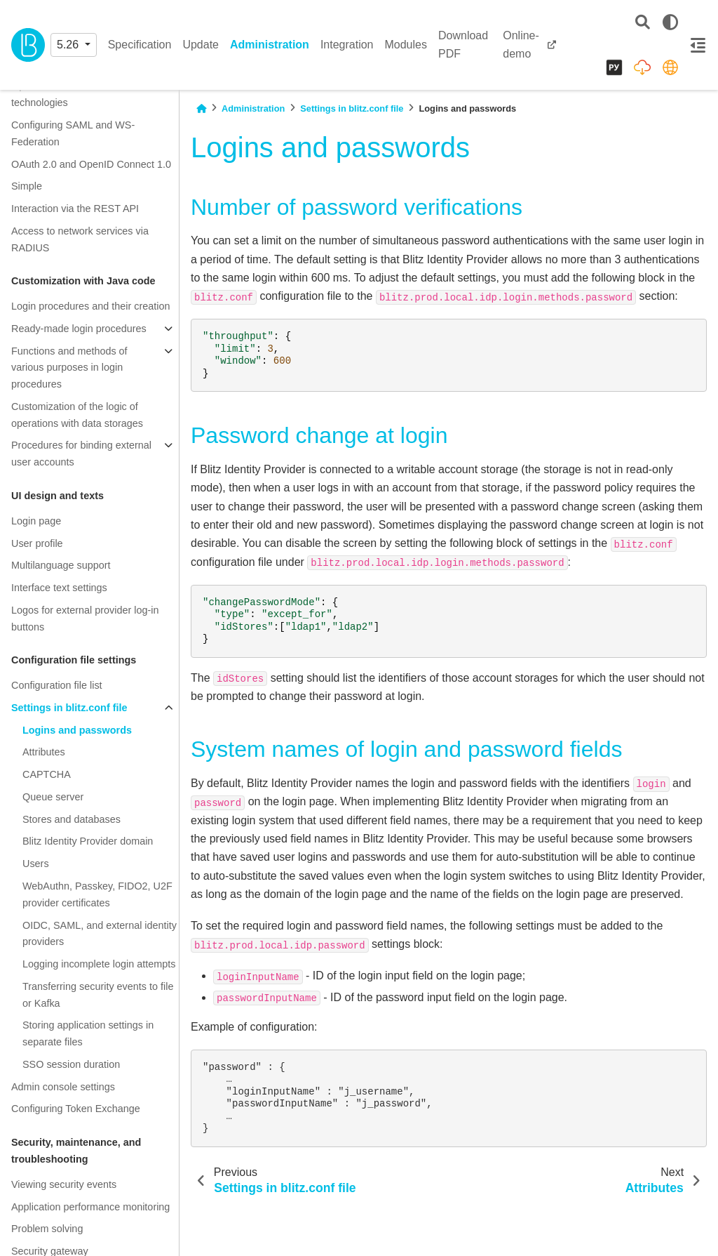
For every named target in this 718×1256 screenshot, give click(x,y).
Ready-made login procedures (79, 328)
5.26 (69, 45)
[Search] (643, 23)
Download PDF (463, 44)
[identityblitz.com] (670, 67)
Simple (26, 186)
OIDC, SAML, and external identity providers (99, 934)
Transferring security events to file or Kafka (97, 995)
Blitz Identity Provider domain (87, 841)
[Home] (201, 108)
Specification (140, 45)
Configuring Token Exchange (75, 1108)
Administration (269, 45)
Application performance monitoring (90, 1206)
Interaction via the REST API (75, 208)
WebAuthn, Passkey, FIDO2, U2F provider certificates (97, 894)
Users (35, 863)
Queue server (52, 796)
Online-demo (521, 44)
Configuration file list (56, 685)
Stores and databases (71, 819)
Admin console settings (63, 1086)
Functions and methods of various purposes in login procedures (69, 367)
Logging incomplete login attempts (98, 964)
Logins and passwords (77, 730)
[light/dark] (670, 22)
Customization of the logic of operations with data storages (77, 415)
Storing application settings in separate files (88, 1033)
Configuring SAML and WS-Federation (73, 133)
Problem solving (47, 1228)
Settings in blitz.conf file (69, 707)
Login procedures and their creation (90, 306)
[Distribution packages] (642, 67)
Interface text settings (59, 587)
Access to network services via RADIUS (80, 239)
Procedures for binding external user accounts (81, 453)
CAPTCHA (46, 774)
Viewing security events (63, 1184)
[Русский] (614, 67)
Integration (347, 45)
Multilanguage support (61, 565)
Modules (405, 45)
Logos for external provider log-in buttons (84, 618)
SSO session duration (71, 1064)
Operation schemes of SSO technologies (72, 94)
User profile (37, 543)
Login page (36, 521)
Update (200, 45)
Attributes (43, 752)
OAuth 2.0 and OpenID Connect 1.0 (91, 164)
